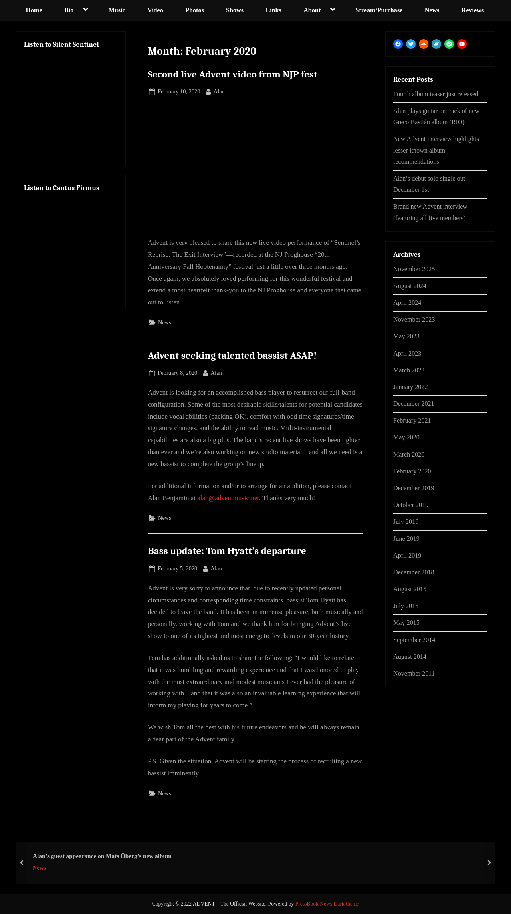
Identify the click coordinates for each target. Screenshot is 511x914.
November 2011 (414, 673)
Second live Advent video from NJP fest (232, 74)
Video (155, 10)
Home (34, 10)
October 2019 (410, 504)
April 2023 (407, 353)
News (432, 10)
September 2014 (414, 639)
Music (117, 10)
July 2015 (405, 605)
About (312, 10)
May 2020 (406, 437)
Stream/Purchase (379, 10)
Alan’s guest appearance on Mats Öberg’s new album (102, 855)
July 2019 (405, 521)
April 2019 (407, 555)
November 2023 (414, 319)
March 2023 (408, 370)
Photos (194, 10)
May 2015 (406, 622)
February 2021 (412, 420)
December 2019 (413, 488)
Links (273, 10)
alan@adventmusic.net (228, 498)
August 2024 (409, 285)
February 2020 (412, 471)
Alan (219, 91)
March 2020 (408, 454)
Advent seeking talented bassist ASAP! (232, 355)
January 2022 (410, 386)
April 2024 (407, 302)
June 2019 (406, 538)
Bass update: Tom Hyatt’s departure (227, 550)
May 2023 (406, 336)
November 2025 (414, 269)
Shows (235, 10)
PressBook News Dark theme (327, 904)
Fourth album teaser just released (435, 94)
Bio (68, 10)
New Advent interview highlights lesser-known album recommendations (436, 150)
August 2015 (409, 589)
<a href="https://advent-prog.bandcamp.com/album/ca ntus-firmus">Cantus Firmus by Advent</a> (71, 247)
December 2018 (413, 572)
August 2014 (409, 656)
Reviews (472, 10)
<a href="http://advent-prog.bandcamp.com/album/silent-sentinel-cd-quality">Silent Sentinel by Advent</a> (71, 103)
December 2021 (413, 403)
